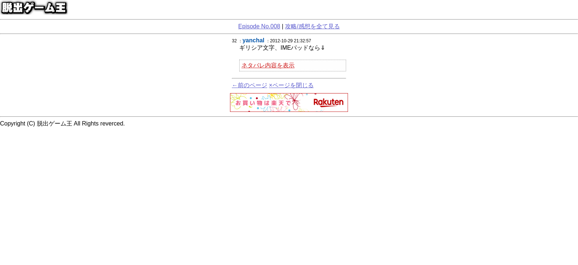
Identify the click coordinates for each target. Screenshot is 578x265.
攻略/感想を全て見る (312, 26)
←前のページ (249, 85)
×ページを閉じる (291, 85)
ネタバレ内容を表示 (268, 65)
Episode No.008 (259, 26)
